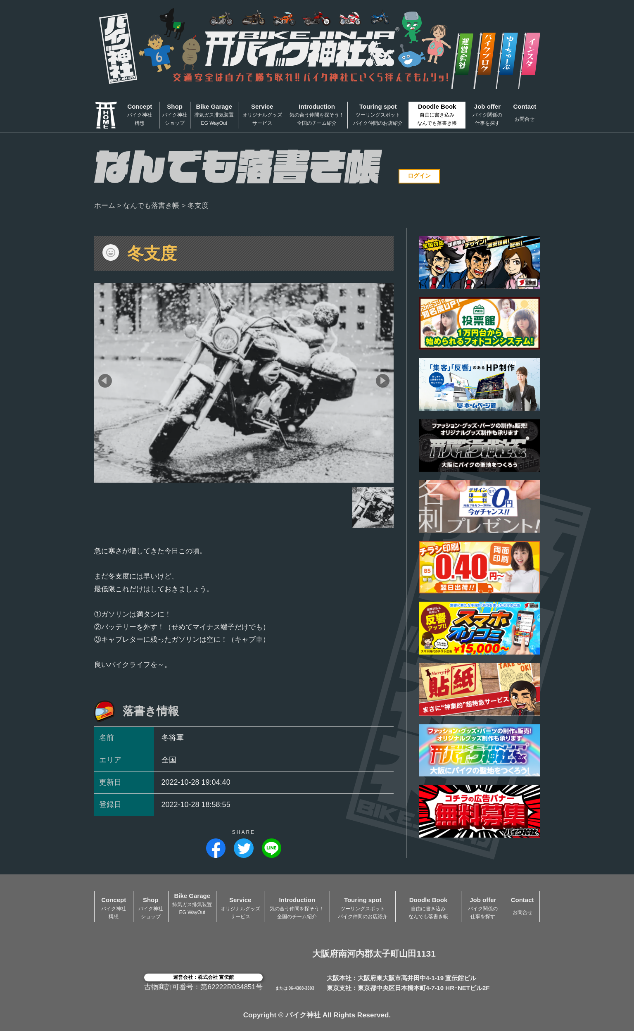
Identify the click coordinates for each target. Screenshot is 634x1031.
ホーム (104, 206)
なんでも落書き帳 (151, 206)
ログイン (419, 175)
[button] (105, 381)
